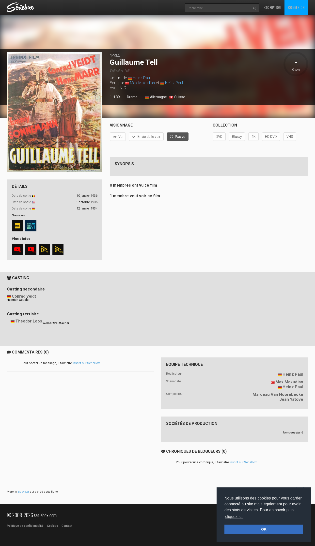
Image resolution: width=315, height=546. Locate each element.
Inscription (272, 7)
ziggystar (23, 491)
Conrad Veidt (24, 296)
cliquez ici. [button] (234, 516)
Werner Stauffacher (56, 323)
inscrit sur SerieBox (86, 363)
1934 (115, 55)
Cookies (52, 526)
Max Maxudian (142, 82)
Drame (132, 97)
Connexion (296, 7)
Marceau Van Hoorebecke (277, 394)
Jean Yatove (291, 399)
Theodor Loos (29, 321)
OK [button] (264, 529)
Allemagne (156, 97)
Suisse (177, 97)
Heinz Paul (142, 78)
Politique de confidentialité (25, 526)
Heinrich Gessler (18, 300)
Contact (67, 526)
